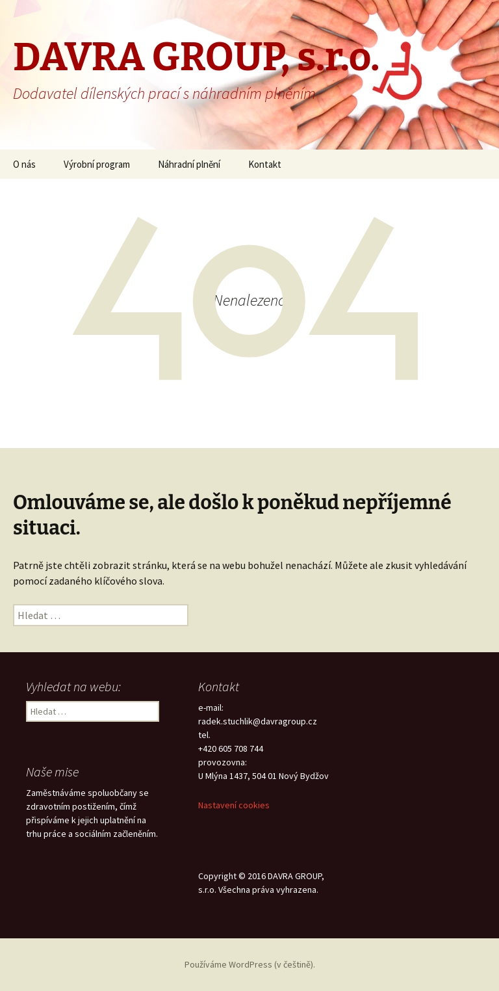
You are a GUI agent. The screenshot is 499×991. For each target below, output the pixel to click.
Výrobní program (97, 164)
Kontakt (264, 164)
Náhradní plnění (189, 164)
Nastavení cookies (234, 805)
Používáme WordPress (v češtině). (250, 964)
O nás (24, 164)
